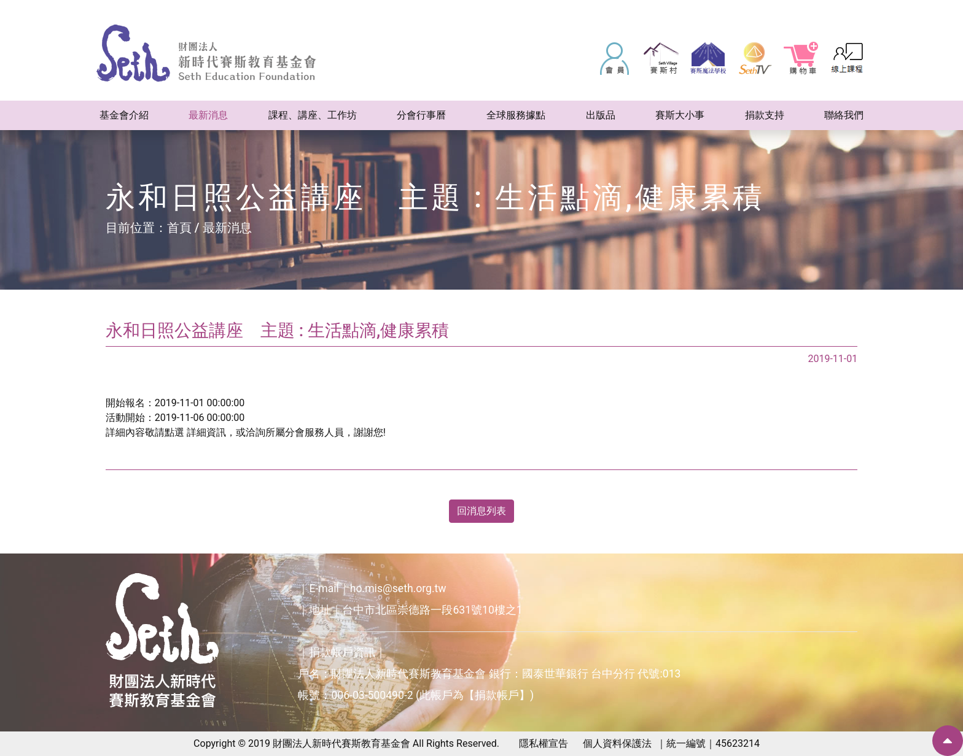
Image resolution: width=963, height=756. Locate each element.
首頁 (179, 227)
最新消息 (227, 227)
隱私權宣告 (543, 743)
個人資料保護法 (617, 743)
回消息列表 (481, 511)
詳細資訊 (206, 432)
